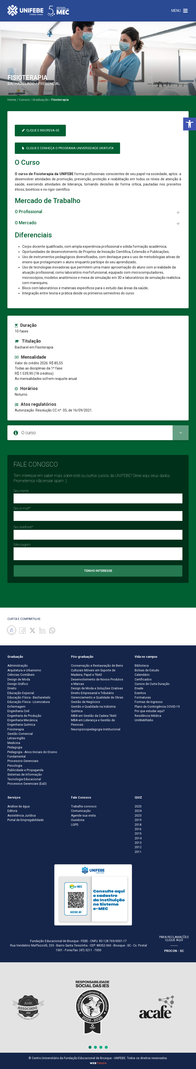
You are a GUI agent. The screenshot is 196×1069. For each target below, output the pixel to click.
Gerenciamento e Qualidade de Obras (97, 697)
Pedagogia (14, 747)
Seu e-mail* (22, 508)
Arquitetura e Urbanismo (24, 670)
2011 (138, 852)
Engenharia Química (21, 724)
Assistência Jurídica (21, 815)
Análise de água (18, 806)
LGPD (74, 824)
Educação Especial (20, 693)
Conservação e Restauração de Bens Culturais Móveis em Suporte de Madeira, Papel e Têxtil (97, 670)
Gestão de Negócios (85, 702)
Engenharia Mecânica (22, 720)
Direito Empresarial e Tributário (92, 693)
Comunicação (81, 811)
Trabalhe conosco (84, 806)
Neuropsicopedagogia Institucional (95, 729)
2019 (138, 820)
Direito (12, 688)
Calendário (142, 675)
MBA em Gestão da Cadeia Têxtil (93, 716)
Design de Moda (18, 679)
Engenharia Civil (18, 711)
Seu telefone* (23, 527)
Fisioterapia (15, 729)
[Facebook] (22, 630)
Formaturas (143, 697)
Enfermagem (16, 706)
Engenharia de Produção (24, 716)
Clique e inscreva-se (40, 130)
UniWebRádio (144, 720)
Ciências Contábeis (21, 675)
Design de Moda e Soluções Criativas (97, 688)
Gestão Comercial (20, 734)
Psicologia (14, 765)
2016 (138, 829)
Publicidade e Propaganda (25, 770)
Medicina (13, 743)
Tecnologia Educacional (24, 779)
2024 (138, 811)
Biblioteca (142, 665)
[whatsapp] (52, 630)
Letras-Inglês (16, 738)
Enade (139, 688)
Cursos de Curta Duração (152, 684)
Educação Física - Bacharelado (29, 697)
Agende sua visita (83, 815)
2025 (138, 806)
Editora (12, 811)
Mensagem (22, 545)
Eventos (140, 693)
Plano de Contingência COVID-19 (157, 706)
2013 (138, 842)
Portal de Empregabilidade (25, 820)
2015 (138, 833)
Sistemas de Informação (24, 774)
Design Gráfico (17, 684)
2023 (138, 815)
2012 (138, 847)
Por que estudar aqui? (149, 711)
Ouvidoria (77, 820)
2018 (138, 824)
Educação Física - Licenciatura (28, 702)
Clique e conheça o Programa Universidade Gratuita (67, 148)
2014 (138, 838)
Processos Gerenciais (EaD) (27, 783)
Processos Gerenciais (22, 761)
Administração (17, 665)
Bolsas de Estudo (147, 670)
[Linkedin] (42, 630)
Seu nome (21, 491)
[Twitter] (32, 630)
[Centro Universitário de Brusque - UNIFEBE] (38, 10)
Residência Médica (148, 716)
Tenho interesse (98, 571)
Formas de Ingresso (149, 702)
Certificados (143, 679)
